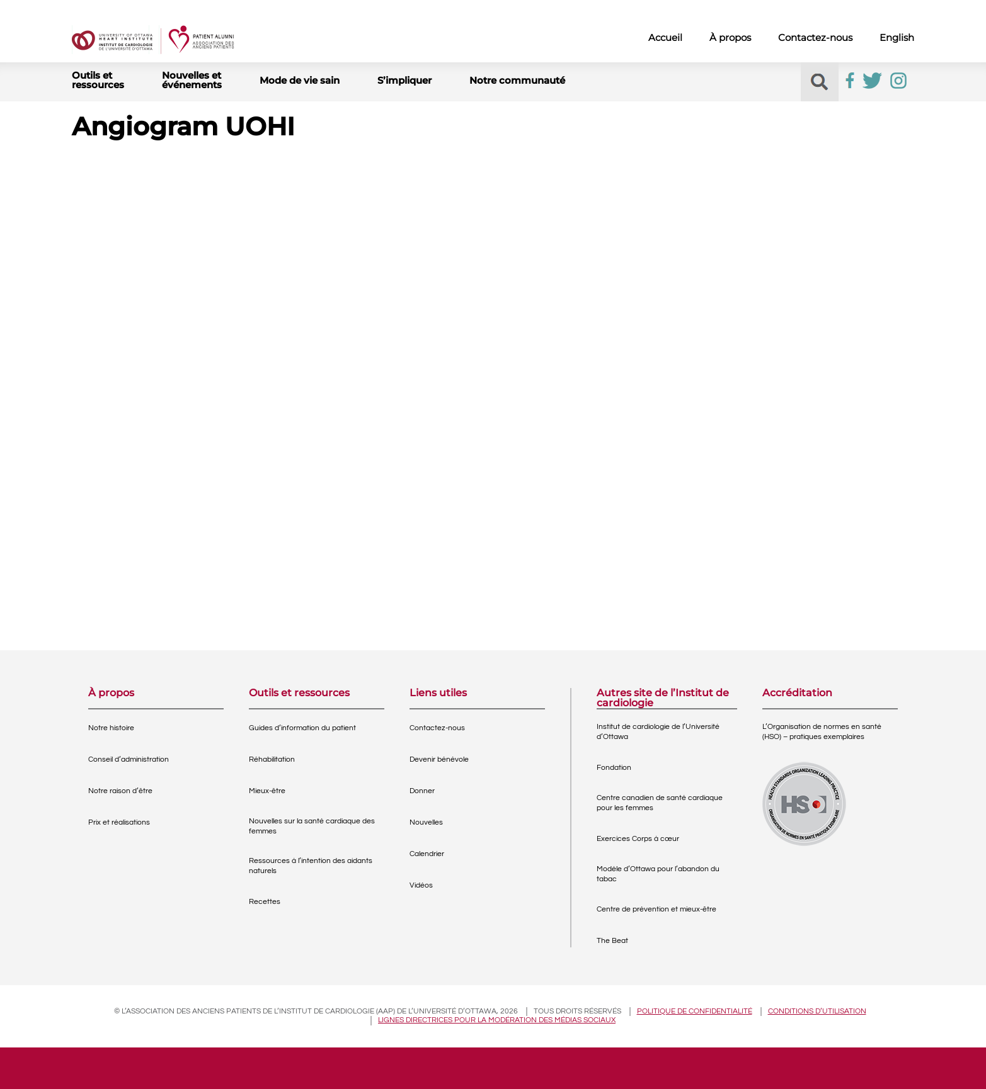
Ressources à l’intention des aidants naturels (310, 866)
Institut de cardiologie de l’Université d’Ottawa (658, 732)
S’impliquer (404, 80)
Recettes (264, 902)
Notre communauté (517, 80)
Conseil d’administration (128, 759)
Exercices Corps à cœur (638, 839)
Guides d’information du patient (302, 728)
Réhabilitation (272, 759)
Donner (422, 791)
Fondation (614, 768)
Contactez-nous (815, 37)
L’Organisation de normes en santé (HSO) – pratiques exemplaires (821, 732)
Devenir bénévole (439, 759)
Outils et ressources (98, 80)
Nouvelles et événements (192, 80)
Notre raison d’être (120, 791)
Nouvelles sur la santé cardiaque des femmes (312, 826)
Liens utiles (438, 693)
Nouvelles (426, 822)
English (897, 37)
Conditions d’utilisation (817, 1011)
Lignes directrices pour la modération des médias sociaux (497, 1020)
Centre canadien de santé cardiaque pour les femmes (660, 803)
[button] (819, 82)
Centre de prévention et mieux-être (656, 909)
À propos (730, 37)
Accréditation (797, 693)
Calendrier (427, 854)
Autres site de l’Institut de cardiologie (663, 698)
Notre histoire (111, 728)
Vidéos (421, 885)
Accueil (665, 37)
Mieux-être (267, 791)
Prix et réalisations (119, 822)
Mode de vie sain (300, 80)
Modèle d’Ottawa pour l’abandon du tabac (658, 874)
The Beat (612, 941)
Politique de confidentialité (694, 1011)
